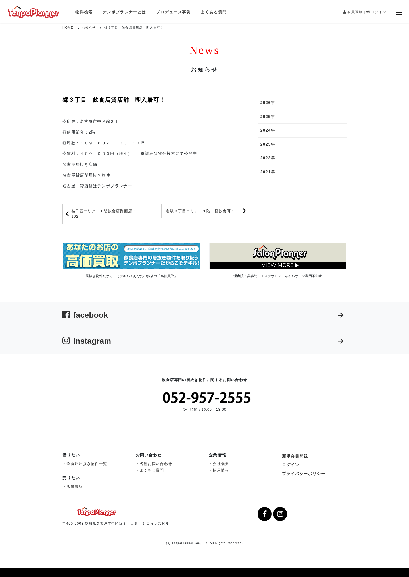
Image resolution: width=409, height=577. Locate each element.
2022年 (267, 157)
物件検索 (84, 12)
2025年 (267, 116)
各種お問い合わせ (156, 464)
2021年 (267, 171)
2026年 (267, 102)
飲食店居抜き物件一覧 (86, 464)
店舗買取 (74, 486)
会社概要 (221, 464)
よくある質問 (214, 12)
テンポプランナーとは (124, 12)
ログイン (376, 12)
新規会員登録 (295, 456)
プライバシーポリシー (303, 473)
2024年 (267, 130)
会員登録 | (354, 12)
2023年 (267, 144)
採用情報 (221, 470)
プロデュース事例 (173, 12)
